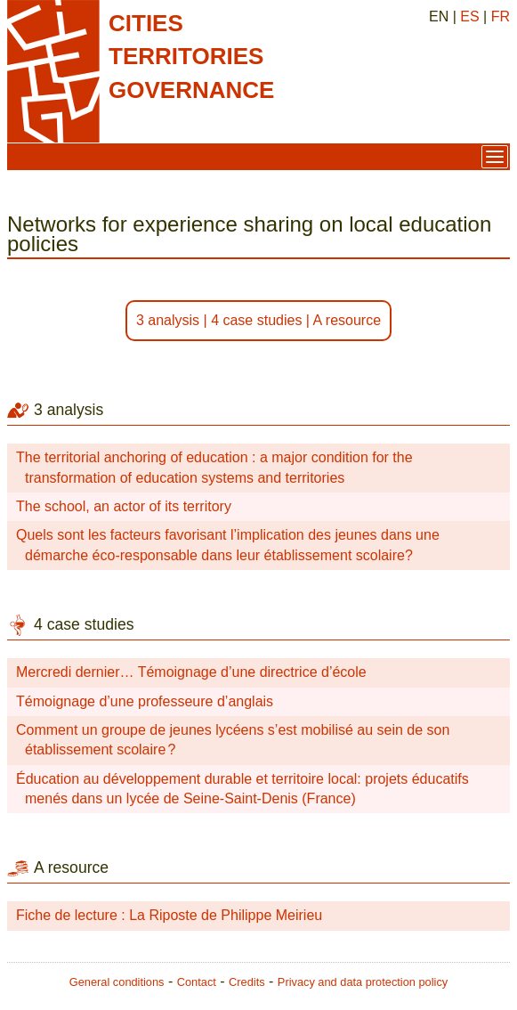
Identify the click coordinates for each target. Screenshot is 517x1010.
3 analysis (167, 320)
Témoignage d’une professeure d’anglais (144, 701)
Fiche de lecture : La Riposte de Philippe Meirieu (169, 915)
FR (500, 16)
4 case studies (256, 320)
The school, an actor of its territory (123, 506)
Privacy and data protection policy (363, 982)
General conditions (117, 982)
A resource (347, 320)
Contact (196, 982)
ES (469, 16)
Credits (247, 982)
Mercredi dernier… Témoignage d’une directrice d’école (191, 672)
